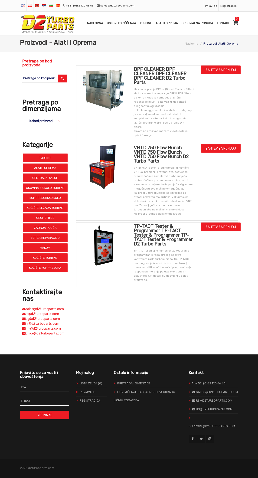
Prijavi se (211, 5)
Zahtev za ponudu (221, 70)
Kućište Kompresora (45, 267)
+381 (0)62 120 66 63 (80, 5)
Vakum (45, 247)
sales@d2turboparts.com (117, 5)
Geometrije (45, 217)
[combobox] (45, 121)
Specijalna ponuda (197, 23)
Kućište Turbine (45, 257)
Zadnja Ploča (45, 227)
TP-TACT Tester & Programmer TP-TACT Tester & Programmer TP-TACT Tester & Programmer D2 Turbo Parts (163, 235)
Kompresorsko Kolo (45, 198)
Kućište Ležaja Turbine (45, 208)
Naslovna (95, 23)
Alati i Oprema (167, 23)
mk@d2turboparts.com (41, 329)
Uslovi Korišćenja (121, 23)
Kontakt (223, 23)
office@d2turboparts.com (43, 333)
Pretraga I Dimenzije (133, 383)
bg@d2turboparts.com (41, 319)
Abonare (44, 415)
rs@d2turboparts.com (40, 314)
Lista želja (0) (91, 383)
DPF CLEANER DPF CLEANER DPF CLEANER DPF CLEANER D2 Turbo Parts (160, 75)
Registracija (228, 5)
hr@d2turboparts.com (40, 324)
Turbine (146, 23)
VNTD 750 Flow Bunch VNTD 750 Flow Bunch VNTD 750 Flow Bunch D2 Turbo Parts (161, 154)
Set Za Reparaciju (45, 237)
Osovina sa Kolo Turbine (45, 188)
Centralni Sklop (45, 178)
